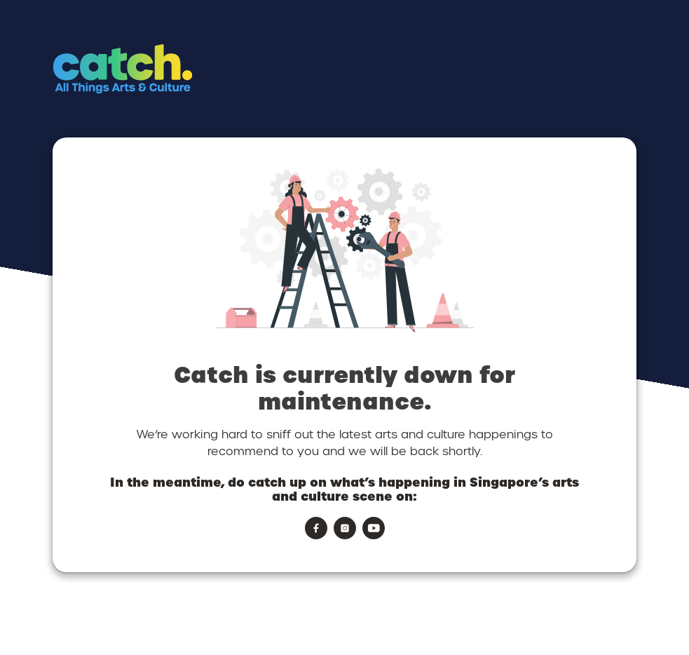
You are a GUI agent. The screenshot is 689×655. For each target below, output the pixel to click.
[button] (180, 95)
